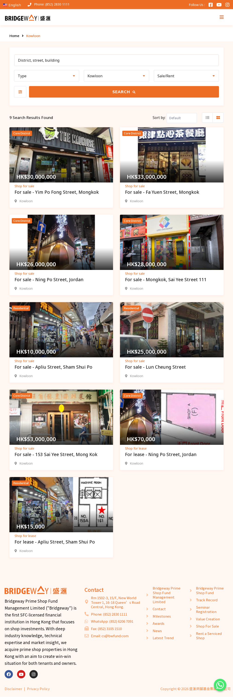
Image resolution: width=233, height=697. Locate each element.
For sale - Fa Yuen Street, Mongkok (162, 192)
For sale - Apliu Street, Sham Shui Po (53, 367)
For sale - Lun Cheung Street (155, 367)
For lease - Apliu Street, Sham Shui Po (55, 542)
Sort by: (159, 117)
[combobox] (46, 75)
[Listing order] (182, 118)
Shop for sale (24, 186)
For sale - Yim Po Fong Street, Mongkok (57, 192)
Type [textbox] (22, 75)
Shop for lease (136, 448)
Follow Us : (197, 5)
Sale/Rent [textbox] (165, 75)
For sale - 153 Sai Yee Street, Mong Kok (56, 454)
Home (14, 35)
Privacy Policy (38, 688)
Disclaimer (13, 688)
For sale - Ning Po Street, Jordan (49, 280)
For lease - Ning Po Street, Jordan (160, 454)
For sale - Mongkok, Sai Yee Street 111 (166, 280)
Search (124, 91)
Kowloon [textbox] (94, 75)
